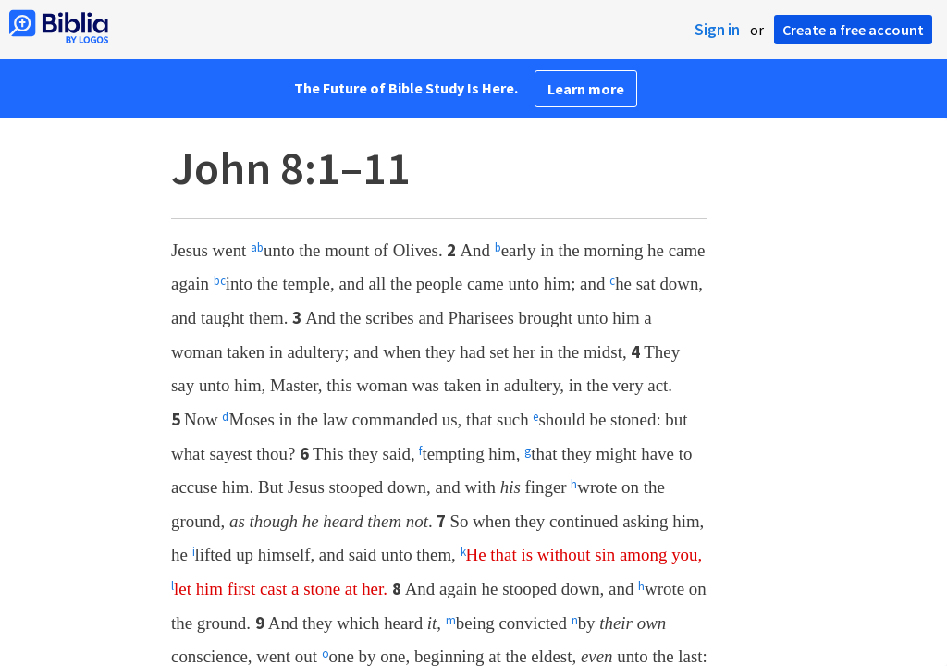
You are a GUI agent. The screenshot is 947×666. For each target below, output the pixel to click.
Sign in (717, 29)
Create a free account (853, 29)
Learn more (585, 89)
